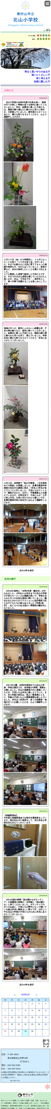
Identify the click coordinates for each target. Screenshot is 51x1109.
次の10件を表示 (26, 570)
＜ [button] (15, 994)
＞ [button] (36, 994)
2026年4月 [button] (25, 994)
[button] (47, 3)
